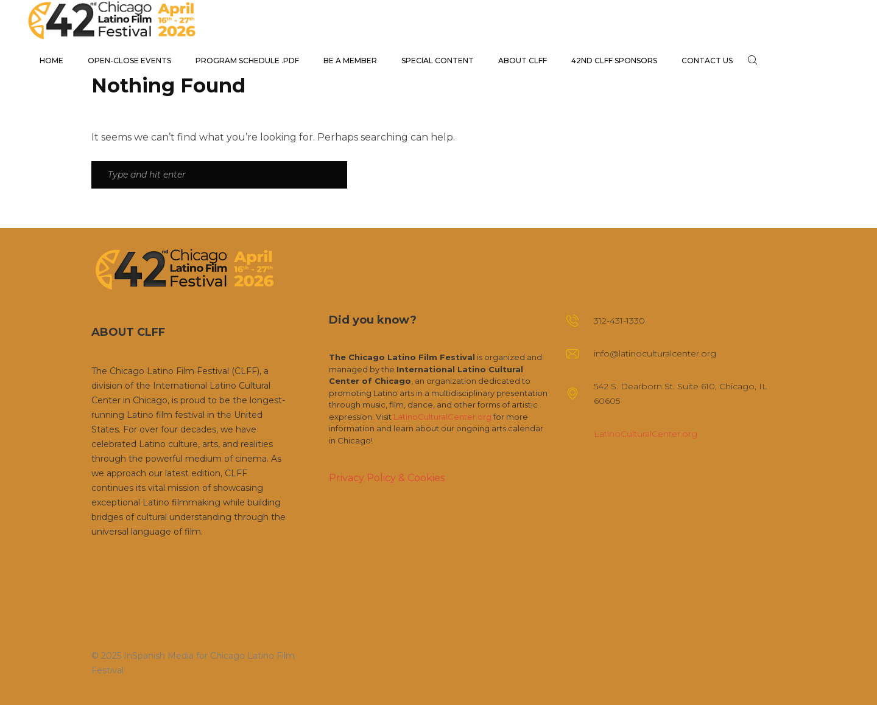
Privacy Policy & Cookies (387, 478)
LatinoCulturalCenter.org (442, 417)
